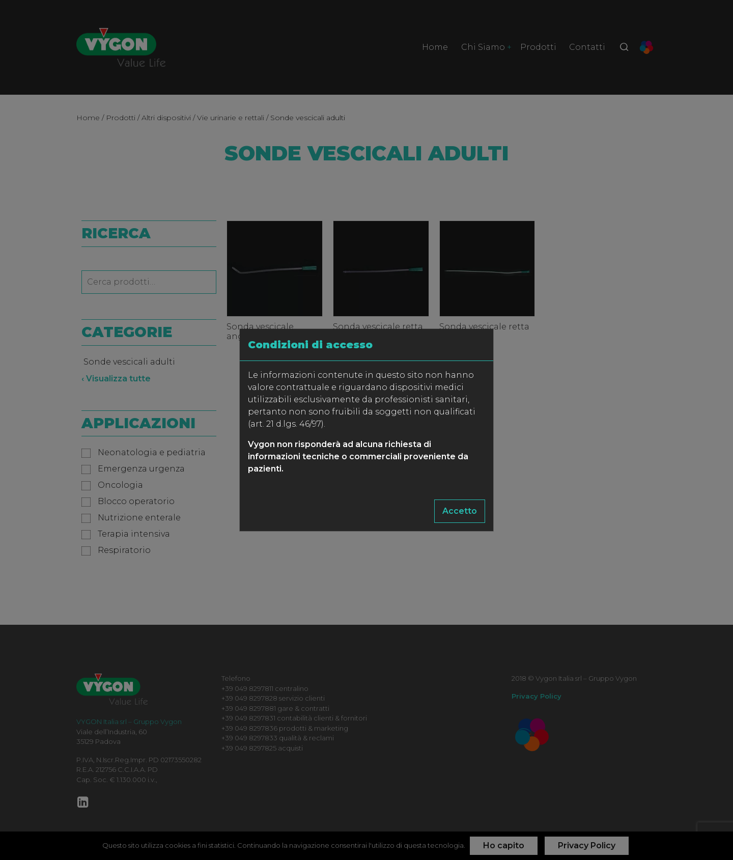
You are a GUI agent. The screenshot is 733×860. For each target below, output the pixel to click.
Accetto (459, 511)
